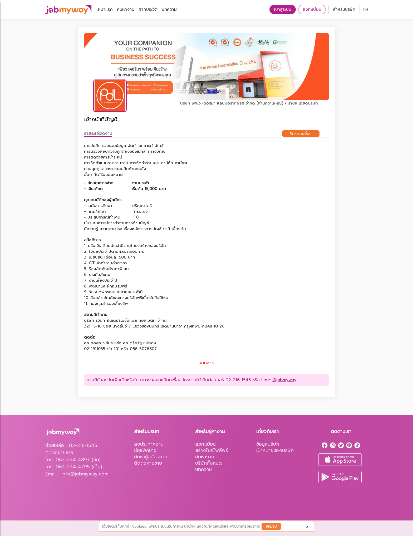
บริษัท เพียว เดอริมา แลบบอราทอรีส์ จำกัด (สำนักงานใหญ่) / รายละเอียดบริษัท (249, 103)
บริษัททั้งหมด (208, 463)
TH (365, 9)
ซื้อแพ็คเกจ (145, 450)
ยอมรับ (271, 526)
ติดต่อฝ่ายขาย (148, 463)
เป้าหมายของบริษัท (275, 450)
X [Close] (307, 526)
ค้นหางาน (125, 9)
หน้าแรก (105, 9)
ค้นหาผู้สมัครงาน (150, 456)
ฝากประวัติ (148, 9)
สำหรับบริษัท (344, 9)
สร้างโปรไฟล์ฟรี (211, 450)
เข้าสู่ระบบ (282, 9)
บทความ (169, 9)
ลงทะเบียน (312, 9)
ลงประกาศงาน (149, 444)
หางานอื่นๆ (301, 133)
